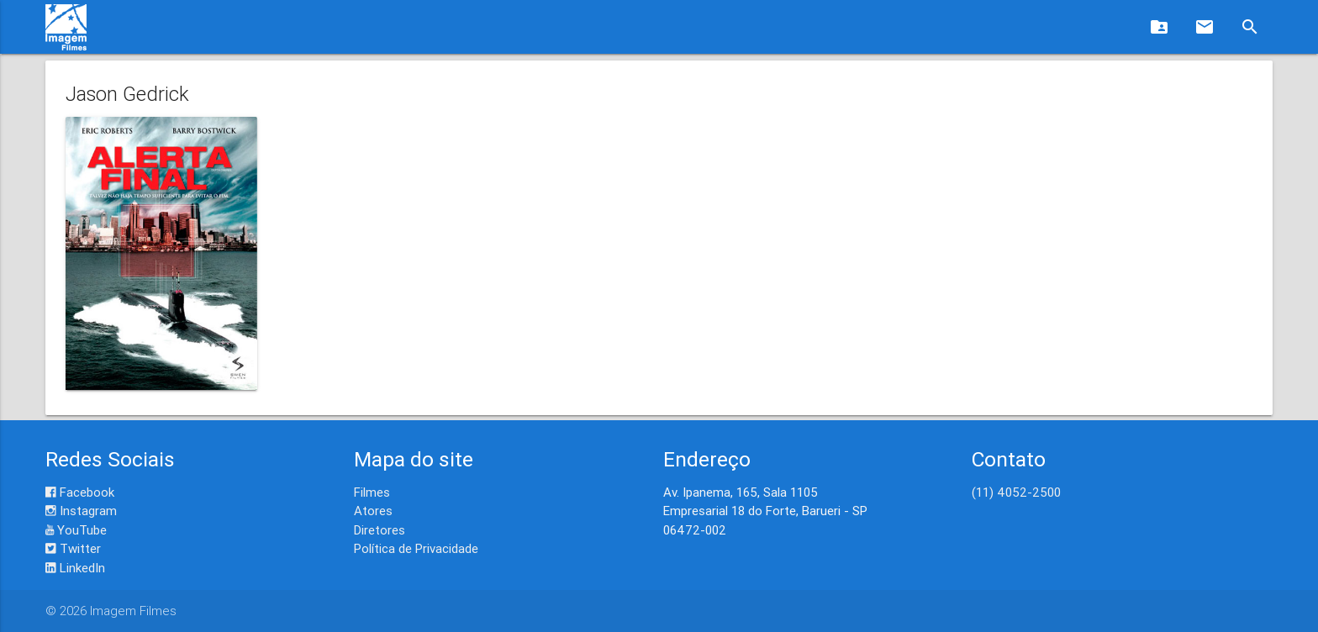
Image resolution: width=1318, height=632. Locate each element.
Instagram (81, 511)
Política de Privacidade (416, 548)
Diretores (379, 530)
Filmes (372, 492)
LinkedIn (75, 568)
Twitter (73, 548)
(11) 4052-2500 (1016, 492)
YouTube (76, 530)
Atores (373, 511)
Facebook (79, 492)
